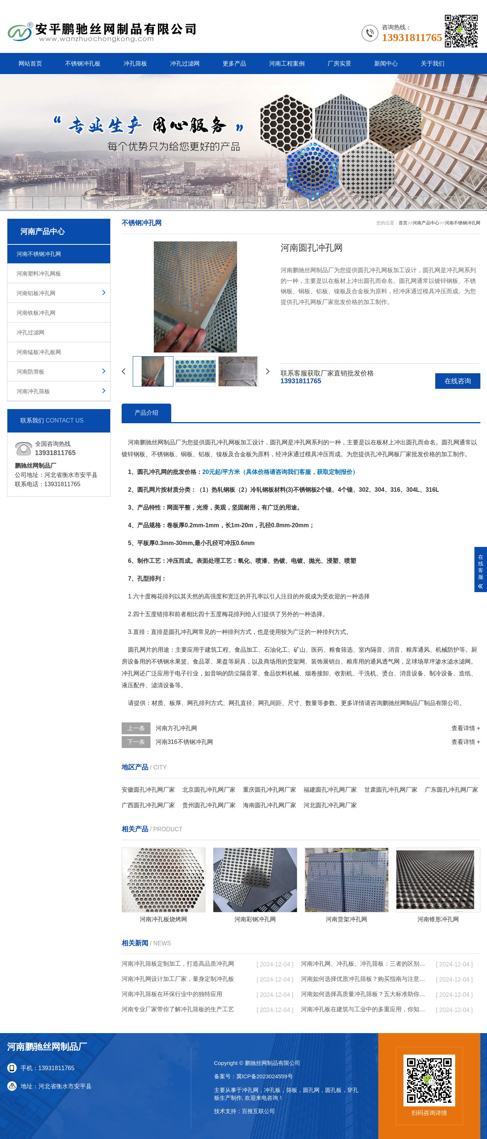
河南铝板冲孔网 (36, 293)
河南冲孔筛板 (33, 391)
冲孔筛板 (135, 63)
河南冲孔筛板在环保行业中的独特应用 (172, 994)
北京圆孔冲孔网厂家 (209, 789)
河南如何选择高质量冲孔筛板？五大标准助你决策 (364, 994)
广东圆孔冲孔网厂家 (451, 789)
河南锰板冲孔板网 (39, 352)
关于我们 (432, 63)
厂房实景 (339, 63)
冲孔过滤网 (185, 63)
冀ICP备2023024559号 (264, 1076)
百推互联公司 (258, 1111)
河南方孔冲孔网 (176, 728)
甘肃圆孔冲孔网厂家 (390, 789)
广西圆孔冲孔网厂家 (148, 805)
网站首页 (30, 63)
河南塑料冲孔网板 (39, 273)
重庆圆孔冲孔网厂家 (269, 789)
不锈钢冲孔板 (83, 63)
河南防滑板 (30, 371)
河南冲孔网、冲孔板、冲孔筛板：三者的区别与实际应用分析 (364, 964)
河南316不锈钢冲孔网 (184, 742)
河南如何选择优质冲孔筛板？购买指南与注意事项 (364, 979)
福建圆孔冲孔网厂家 (330, 789)
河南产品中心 (426, 223)
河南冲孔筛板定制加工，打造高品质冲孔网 (178, 964)
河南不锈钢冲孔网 (39, 254)
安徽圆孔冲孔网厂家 (148, 789)
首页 (403, 223)
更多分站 (468, 5)
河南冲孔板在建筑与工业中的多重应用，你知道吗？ (364, 1009)
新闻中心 (386, 63)
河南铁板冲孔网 (36, 313)
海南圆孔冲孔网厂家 (269, 805)
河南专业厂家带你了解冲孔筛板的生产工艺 (178, 1009)
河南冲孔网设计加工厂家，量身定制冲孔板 (178, 979)
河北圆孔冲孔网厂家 (330, 805)
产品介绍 (146, 413)
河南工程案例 (287, 63)
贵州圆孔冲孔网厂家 (209, 805)
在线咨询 (457, 381)
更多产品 (234, 63)
